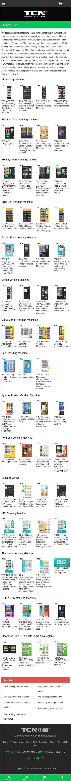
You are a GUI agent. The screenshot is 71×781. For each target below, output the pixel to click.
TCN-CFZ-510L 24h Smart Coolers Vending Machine (43, 104)
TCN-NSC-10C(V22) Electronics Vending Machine (9, 623)
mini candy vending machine (50, 702)
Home (6, 742)
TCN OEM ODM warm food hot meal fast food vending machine (43, 462)
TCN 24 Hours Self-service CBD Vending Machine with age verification (43, 421)
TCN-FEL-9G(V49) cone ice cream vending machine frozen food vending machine (61, 265)
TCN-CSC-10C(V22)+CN (7, 142)
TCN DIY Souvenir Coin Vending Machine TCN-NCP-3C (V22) (43, 624)
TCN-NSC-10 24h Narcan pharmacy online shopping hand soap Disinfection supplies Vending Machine (9, 582)
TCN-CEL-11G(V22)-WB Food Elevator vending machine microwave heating (61, 187)
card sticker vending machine (16, 697)
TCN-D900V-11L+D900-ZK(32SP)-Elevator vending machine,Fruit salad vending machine (43, 188)
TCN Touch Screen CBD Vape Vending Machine (60, 420)
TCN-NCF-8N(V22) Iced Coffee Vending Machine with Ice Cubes (26, 306)
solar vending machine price (16, 686)
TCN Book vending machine (26, 376)
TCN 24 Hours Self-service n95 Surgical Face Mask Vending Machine (26, 539)
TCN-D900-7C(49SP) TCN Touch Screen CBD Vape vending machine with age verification (9, 424)
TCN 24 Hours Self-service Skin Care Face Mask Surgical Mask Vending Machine (61, 539)
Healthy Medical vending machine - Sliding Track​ (61, 570)
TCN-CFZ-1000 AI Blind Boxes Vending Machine (9, 226)
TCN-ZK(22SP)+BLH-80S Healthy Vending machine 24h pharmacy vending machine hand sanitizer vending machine (26, 583)
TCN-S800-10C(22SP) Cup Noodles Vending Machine (43, 144)
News (28, 742)
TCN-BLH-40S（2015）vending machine (44, 660)
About (22, 742)
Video (35, 746)
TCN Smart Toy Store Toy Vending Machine (61, 343)
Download (43, 742)
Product (13, 742)
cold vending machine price (50, 697)
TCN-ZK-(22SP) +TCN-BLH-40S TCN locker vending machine (61, 502)
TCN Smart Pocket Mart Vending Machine (9, 343)
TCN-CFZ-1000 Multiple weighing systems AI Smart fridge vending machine (26, 106)
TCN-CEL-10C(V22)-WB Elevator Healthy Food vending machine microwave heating (8, 188)
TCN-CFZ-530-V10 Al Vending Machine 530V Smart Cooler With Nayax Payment (8, 107)
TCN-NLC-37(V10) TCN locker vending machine (42, 502)
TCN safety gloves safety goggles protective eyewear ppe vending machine (43, 541)
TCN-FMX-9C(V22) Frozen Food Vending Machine (43, 262)
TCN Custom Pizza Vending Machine (25, 461)
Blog (54, 768)
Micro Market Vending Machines (24, 343)
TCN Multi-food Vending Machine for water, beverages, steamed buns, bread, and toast (61, 465)
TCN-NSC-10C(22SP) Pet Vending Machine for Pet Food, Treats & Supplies (27, 624)
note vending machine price (50, 708)
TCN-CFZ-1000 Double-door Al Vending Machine (61, 103)
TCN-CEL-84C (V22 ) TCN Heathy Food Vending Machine (26, 184)
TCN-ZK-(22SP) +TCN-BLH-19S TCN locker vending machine (9, 502)
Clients (53, 742)
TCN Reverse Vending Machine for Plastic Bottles (61, 622)
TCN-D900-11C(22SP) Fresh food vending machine (61, 661)
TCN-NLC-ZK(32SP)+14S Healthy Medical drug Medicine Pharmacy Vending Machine (43, 581)
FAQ (35, 742)
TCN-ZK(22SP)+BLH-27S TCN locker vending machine (26, 502)
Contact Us (63, 742)
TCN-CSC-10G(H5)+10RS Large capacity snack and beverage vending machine (27, 147)
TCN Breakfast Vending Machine (9, 460)
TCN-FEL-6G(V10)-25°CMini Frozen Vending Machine (27, 262)
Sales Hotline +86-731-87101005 (25, 752)
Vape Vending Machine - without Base (27, 418)
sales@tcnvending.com (54, 752)
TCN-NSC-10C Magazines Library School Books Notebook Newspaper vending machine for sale (43, 382)
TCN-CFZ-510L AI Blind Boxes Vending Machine (61, 226)
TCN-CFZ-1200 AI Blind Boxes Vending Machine (26, 226)
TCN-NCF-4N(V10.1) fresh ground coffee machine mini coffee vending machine (43, 307)
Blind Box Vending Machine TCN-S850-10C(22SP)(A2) (43, 227)
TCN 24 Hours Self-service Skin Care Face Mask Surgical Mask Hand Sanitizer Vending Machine (9, 541)
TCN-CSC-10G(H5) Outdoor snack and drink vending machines (61, 146)
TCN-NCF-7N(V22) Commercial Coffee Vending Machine (8, 306)
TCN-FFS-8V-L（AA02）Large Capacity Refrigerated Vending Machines (8, 664)
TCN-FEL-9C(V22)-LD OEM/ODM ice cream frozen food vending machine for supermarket (7, 266)
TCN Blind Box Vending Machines (42, 343)
